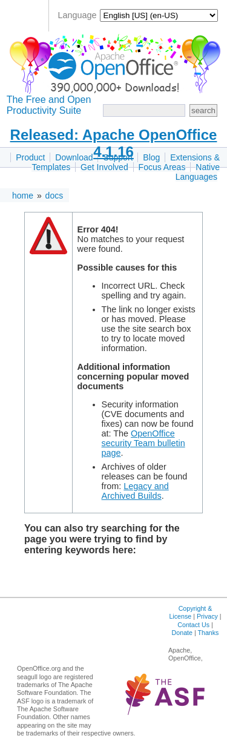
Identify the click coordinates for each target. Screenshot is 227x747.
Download (74, 157)
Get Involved (104, 167)
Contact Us (193, 624)
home (22, 195)
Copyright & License (190, 612)
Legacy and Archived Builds (135, 491)
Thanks (208, 632)
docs (54, 195)
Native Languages (198, 172)
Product (30, 157)
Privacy (207, 616)
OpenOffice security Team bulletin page (143, 443)
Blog (151, 157)
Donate (182, 632)
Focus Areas (162, 167)
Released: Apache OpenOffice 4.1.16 (113, 143)
